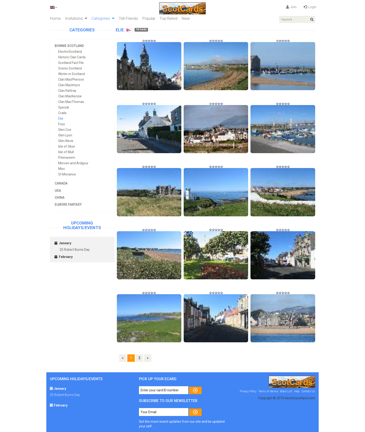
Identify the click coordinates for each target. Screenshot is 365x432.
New (186, 18)
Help (297, 391)
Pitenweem (66, 157)
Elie (60, 118)
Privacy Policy (248, 391)
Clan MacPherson (71, 79)
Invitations (76, 18)
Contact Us (308, 391)
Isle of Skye (66, 146)
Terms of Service (268, 391)
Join (291, 7)
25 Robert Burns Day (75, 249)
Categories (103, 18)
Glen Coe (64, 130)
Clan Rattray (67, 90)
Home (55, 18)
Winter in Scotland (71, 74)
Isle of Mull (66, 152)
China (59, 197)
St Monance (67, 174)
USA (58, 190)
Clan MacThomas (71, 102)
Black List (286, 391)
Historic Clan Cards (72, 57)
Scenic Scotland (70, 68)
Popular (148, 18)
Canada (61, 183)
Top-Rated (168, 18)
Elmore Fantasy (68, 204)
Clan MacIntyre (69, 85)
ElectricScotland (70, 51)
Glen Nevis (65, 141)
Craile (62, 113)
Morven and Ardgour (73, 163)
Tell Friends (128, 18)
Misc (61, 169)
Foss (61, 124)
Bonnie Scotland (69, 46)
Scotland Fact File (71, 63)
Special (63, 107)
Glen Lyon (65, 135)
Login (310, 7)
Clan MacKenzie (70, 96)
